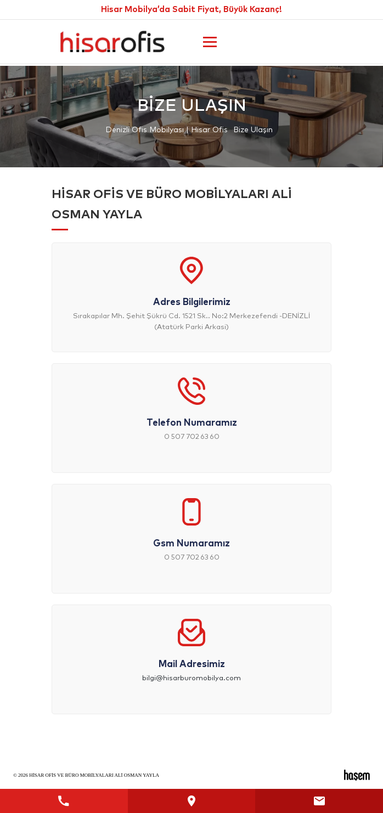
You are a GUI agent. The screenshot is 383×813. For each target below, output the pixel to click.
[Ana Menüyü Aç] (210, 42)
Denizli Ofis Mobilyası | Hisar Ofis (166, 130)
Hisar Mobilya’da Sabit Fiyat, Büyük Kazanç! (191, 9)
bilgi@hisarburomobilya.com (191, 678)
